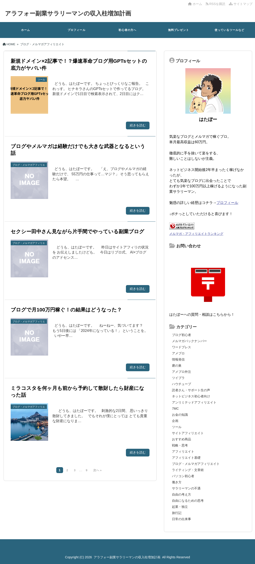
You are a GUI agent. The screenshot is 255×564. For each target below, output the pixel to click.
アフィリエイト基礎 (186, 457)
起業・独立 (180, 507)
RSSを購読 (216, 4)
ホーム (195, 4)
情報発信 (178, 359)
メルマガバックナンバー (189, 341)
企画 (175, 421)
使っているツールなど (230, 30)
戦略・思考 (180, 445)
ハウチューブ (181, 384)
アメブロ (178, 353)
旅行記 (176, 513)
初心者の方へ (127, 30)
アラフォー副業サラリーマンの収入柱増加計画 (68, 13)
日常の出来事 (181, 519)
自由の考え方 (181, 494)
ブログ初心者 (181, 335)
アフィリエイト (183, 451)
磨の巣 (176, 365)
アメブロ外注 (181, 371)
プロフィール (77, 30)
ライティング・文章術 (188, 470)
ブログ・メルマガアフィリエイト (196, 464)
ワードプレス (181, 347)
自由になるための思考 (188, 500)
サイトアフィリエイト (188, 433)
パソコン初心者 (183, 476)
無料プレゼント (178, 30)
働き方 (176, 482)
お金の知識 (180, 414)
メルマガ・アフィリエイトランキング (196, 234)
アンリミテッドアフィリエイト (194, 402)
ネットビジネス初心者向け (191, 396)
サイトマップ (241, 4)
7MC (175, 408)
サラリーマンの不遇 (186, 488)
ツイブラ (178, 378)
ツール (176, 427)
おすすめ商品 (181, 439)
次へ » (97, 470)
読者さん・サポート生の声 (191, 390)
